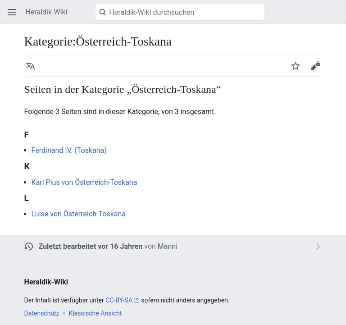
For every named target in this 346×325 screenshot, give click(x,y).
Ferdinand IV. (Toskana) (69, 150)
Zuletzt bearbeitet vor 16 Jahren (91, 246)
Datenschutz (41, 313)
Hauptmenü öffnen (14, 16)
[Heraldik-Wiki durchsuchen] (180, 12)
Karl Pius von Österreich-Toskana (84, 182)
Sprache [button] (33, 70)
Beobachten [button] (298, 70)
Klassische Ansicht (95, 313)
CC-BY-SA (118, 300)
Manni (168, 246)
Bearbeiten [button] (318, 70)
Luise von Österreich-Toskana (79, 214)
